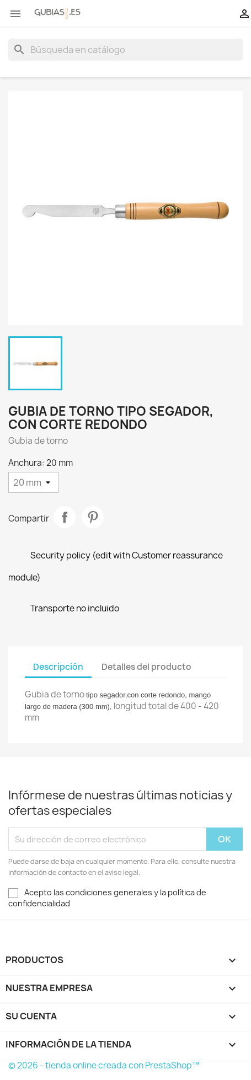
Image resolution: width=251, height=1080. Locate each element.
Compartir (65, 517)
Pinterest (93, 517)
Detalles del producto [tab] (146, 667)
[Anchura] (33, 482)
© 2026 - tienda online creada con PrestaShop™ (104, 1065)
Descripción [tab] (58, 667)
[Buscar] (125, 50)
